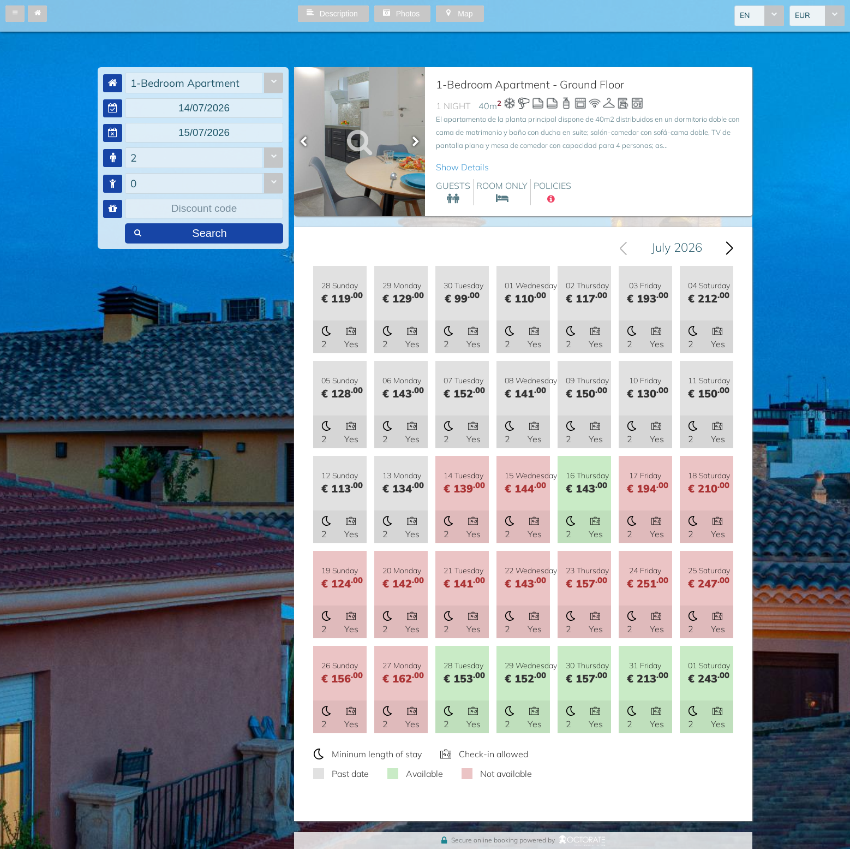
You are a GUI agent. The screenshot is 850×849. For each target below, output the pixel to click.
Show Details (462, 167)
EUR (802, 16)
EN (745, 16)
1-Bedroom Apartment (185, 83)
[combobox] (759, 15)
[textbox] (204, 108)
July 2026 (676, 248)
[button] (15, 13)
